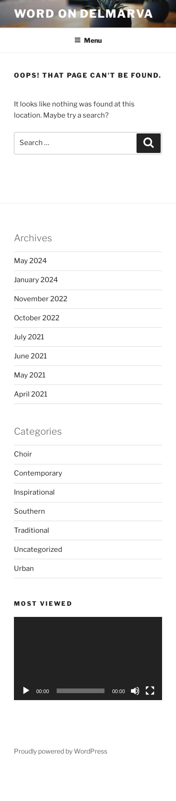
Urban (24, 568)
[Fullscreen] (150, 690)
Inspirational (34, 492)
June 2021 (30, 356)
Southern (29, 511)
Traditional (31, 530)
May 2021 (30, 375)
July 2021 (29, 337)
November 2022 (40, 299)
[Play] (26, 690)
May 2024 (30, 261)
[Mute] (135, 690)
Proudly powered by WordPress (60, 751)
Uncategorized (38, 549)
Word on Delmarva (84, 13)
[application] (88, 658)
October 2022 (36, 318)
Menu (88, 40)
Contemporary (38, 473)
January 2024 (36, 280)
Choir (23, 454)
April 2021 (30, 394)
